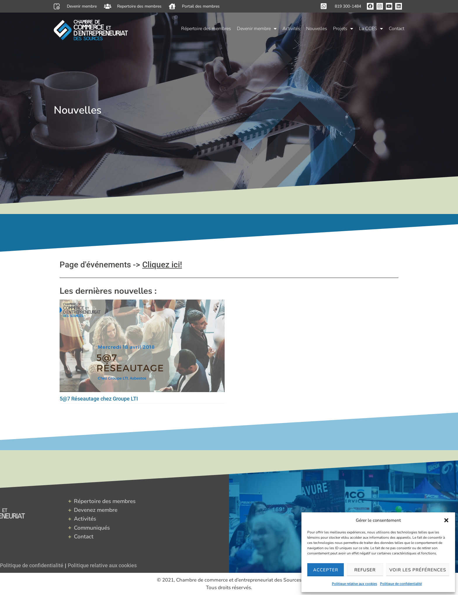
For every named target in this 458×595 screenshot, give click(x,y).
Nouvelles (316, 28)
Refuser (365, 570)
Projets (343, 28)
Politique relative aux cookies (354, 584)
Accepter (325, 570)
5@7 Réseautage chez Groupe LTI (99, 399)
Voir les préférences (417, 570)
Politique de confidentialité (401, 584)
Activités (291, 28)
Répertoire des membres (206, 28)
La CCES (371, 28)
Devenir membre (257, 28)
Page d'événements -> (121, 264)
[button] (446, 520)
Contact (396, 28)
